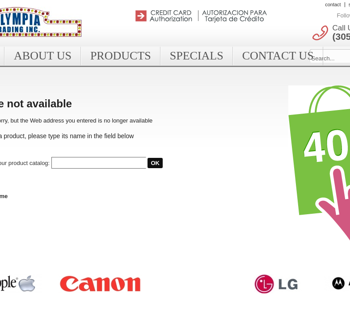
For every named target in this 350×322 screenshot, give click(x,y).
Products (120, 55)
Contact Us (278, 55)
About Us (43, 55)
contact (333, 4)
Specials (196, 55)
